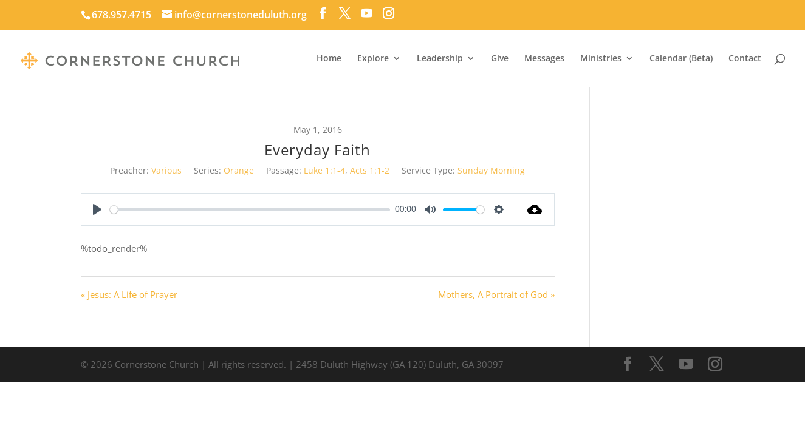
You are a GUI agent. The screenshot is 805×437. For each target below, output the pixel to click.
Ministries (601, 59)
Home (329, 59)
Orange (239, 170)
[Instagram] (388, 13)
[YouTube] (366, 13)
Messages (544, 59)
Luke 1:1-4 (324, 170)
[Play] (97, 209)
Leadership (440, 59)
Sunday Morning (491, 170)
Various (166, 170)
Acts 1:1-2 (369, 170)
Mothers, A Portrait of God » (496, 294)
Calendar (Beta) (681, 59)
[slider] (250, 209)
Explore (373, 59)
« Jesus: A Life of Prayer (129, 294)
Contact (744, 59)
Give (500, 59)
